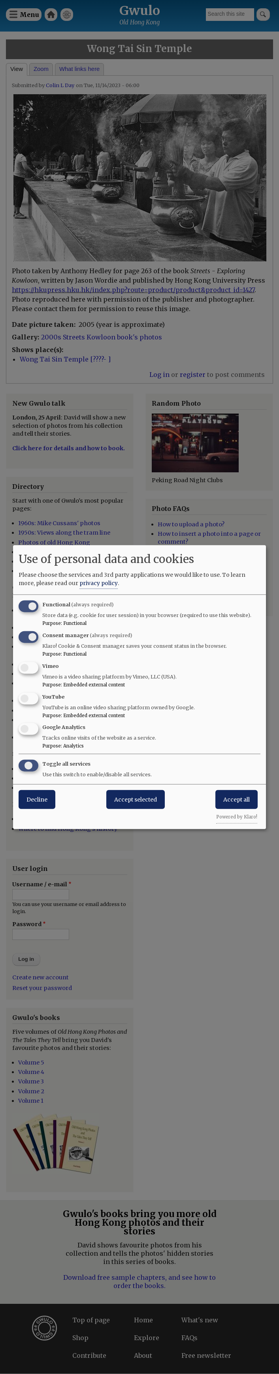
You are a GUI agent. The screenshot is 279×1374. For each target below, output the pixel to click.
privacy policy (98, 583)
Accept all (236, 799)
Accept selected (135, 799)
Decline (36, 799)
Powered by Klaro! (236, 817)
